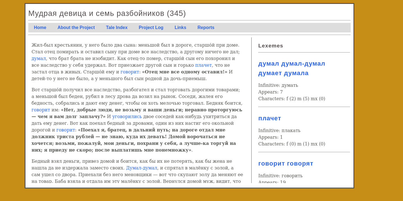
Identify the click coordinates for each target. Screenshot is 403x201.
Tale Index (117, 27)
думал (39, 58)
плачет (203, 65)
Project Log (151, 27)
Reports (206, 27)
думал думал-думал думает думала (291, 68)
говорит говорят (285, 163)
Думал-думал (141, 168)
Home (40, 27)
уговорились (127, 116)
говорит (130, 72)
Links (180, 27)
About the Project (76, 27)
